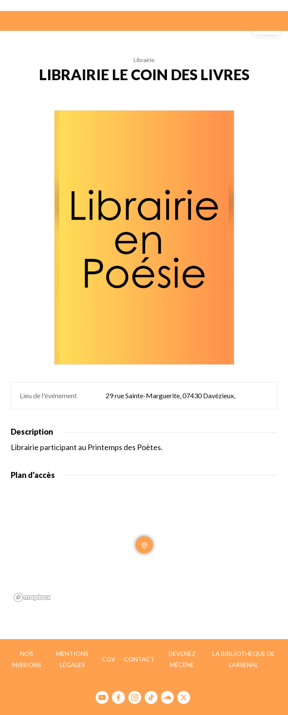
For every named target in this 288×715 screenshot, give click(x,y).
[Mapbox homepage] (32, 597)
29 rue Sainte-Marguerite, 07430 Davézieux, (170, 395)
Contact (139, 659)
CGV (108, 659)
